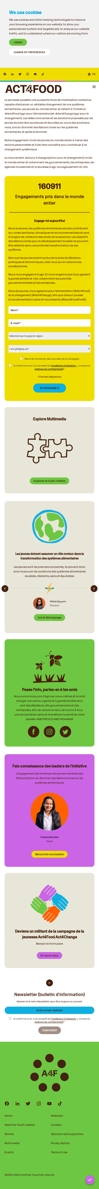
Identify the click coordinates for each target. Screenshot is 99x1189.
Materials (57, 1116)
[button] (94, 87)
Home (8, 1116)
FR (93, 74)
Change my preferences (29, 52)
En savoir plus (49, 955)
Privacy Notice (60, 1143)
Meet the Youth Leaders (20, 1125)
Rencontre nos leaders (49, 854)
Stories (9, 1134)
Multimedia (12, 1143)
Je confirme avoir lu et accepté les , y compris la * (49, 367)
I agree (18, 42)
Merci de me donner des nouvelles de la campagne (49, 358)
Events (9, 1152)
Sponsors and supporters (67, 1134)
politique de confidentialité (49, 369)
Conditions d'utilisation (63, 365)
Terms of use (59, 1152)
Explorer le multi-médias (49, 481)
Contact (56, 1125)
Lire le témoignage (49, 617)
